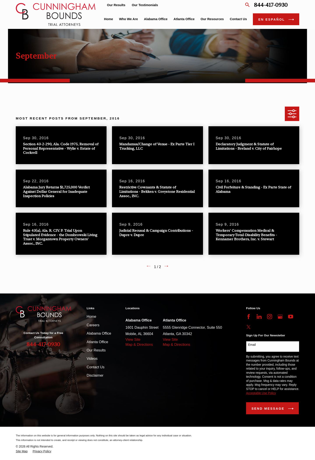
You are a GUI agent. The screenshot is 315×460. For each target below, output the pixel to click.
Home (91, 316)
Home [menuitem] (108, 19)
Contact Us (95, 367)
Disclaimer (95, 375)
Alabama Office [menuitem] (156, 19)
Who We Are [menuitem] (128, 19)
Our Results (116, 5)
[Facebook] (248, 316)
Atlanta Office (97, 342)
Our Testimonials (145, 5)
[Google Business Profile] (280, 316)
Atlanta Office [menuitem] (183, 19)
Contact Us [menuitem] (238, 19)
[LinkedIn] (259, 316)
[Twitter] (248, 327)
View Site (133, 339)
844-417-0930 (271, 5)
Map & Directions (139, 344)
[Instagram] (269, 316)
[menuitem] (22, 451)
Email (252, 344)
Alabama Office (99, 333)
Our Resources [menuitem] (212, 19)
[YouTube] (290, 316)
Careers (93, 325)
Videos (92, 358)
